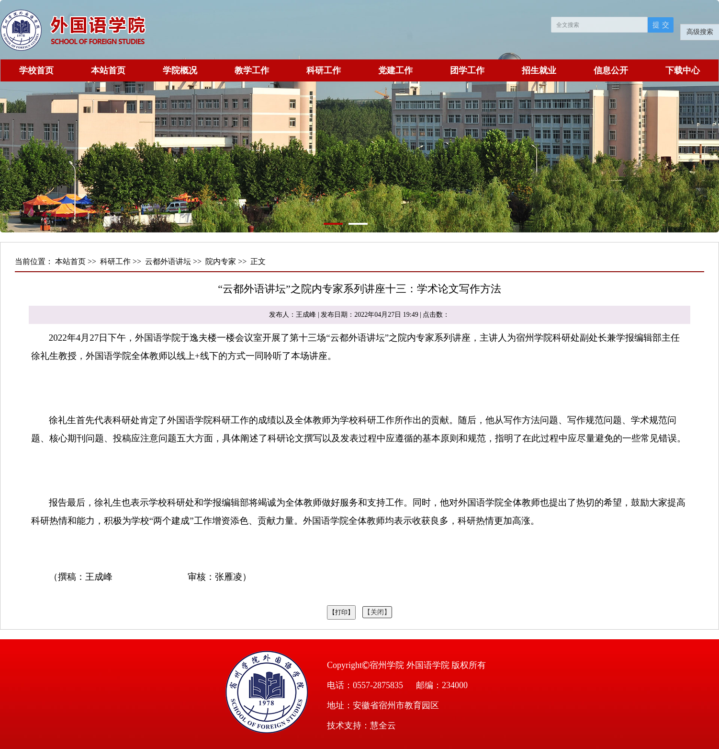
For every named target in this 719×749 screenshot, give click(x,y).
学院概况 (180, 70)
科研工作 (323, 70)
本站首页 (108, 70)
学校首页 (36, 70)
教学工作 (252, 70)
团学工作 (467, 70)
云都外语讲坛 (168, 261)
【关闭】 (377, 612)
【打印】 (341, 612)
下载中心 (682, 70)
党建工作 (395, 70)
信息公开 (611, 70)
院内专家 (220, 261)
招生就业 (539, 70)
